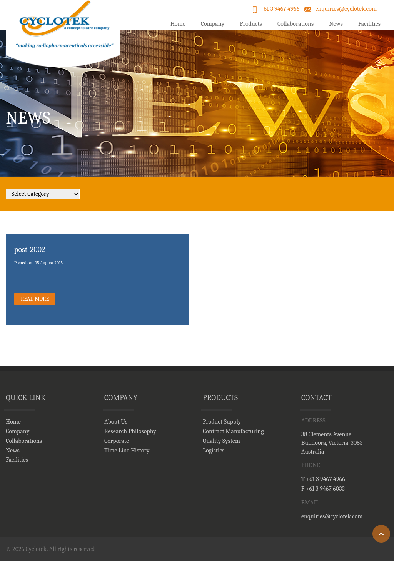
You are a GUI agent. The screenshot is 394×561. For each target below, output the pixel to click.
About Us (115, 421)
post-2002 (29, 249)
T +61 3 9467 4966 (323, 479)
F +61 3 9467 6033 (323, 488)
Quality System (221, 440)
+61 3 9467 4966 (279, 8)
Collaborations (295, 23)
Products (251, 23)
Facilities (369, 23)
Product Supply (222, 421)
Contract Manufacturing (233, 431)
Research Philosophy (130, 431)
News (336, 23)
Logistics (213, 450)
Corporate (116, 440)
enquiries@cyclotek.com (346, 8)
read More (35, 299)
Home (177, 23)
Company (212, 23)
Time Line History (127, 450)
